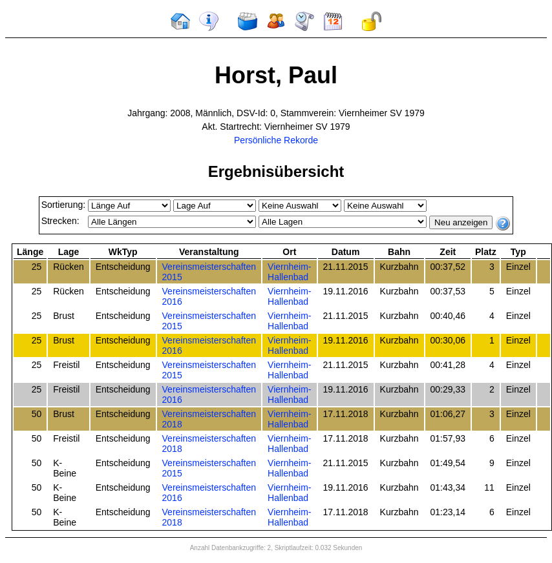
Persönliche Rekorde (276, 140)
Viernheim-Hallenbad (289, 271)
